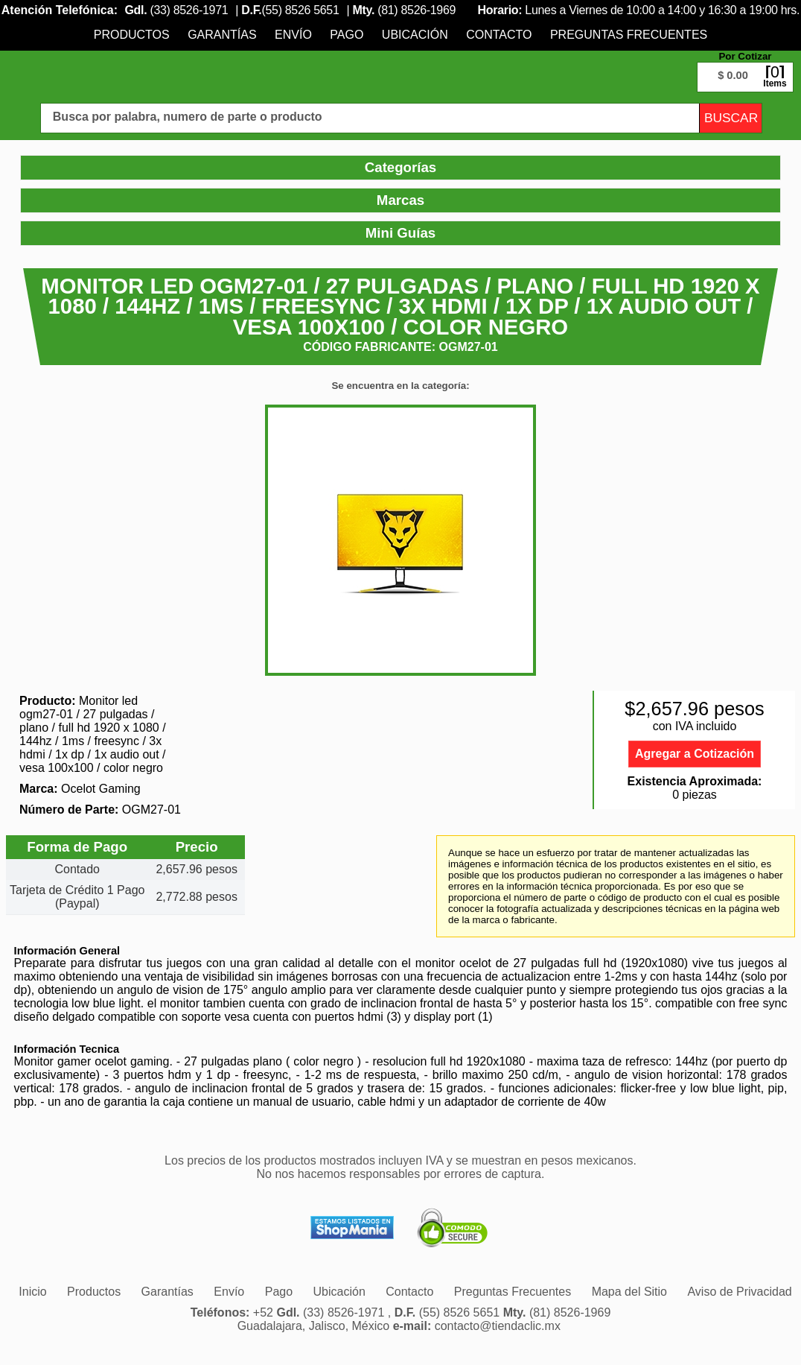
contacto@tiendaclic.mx (498, 1326)
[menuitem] (132, 34)
